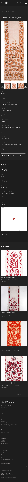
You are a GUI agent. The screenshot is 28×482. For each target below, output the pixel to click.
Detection (7, 237)
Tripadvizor (4, 457)
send (24, 466)
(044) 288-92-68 (9, 424)
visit (2, 416)
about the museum (6, 406)
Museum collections (10, 11)
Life (5, 170)
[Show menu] (26, 3)
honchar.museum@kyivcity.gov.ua (9, 425)
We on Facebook (5, 450)
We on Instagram (5, 452)
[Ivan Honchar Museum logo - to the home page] (7, 3)
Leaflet (13, 230)
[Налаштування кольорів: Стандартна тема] (17, 3)
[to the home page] (14, 402)
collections (4, 408)
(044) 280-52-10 (14, 424)
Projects (3, 410)
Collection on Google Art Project (8, 459)
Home (2, 11)
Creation (7, 234)
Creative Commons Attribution (12, 155)
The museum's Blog (6, 412)
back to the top (21, 394)
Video (2, 414)
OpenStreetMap (17, 230)
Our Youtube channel (6, 454)
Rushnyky (18, 11)
